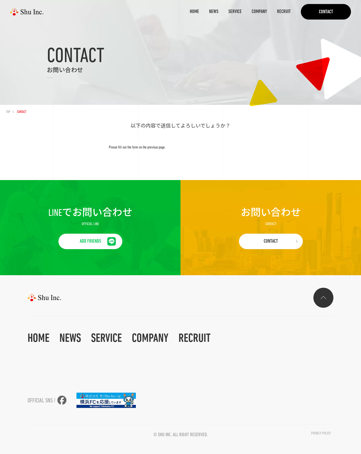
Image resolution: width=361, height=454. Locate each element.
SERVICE (235, 11)
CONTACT (326, 12)
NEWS (213, 11)
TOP (8, 112)
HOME (194, 11)
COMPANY (259, 11)
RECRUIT (284, 11)
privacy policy (321, 433)
